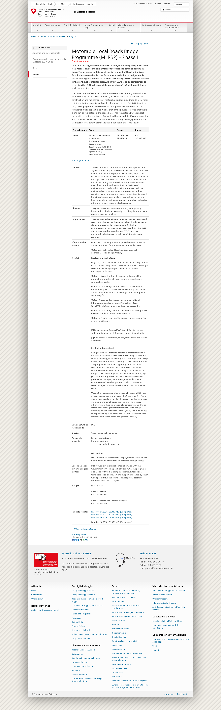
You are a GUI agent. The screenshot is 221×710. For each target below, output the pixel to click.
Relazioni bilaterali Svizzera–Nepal (167, 621)
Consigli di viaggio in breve (83, 595)
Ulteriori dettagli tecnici (85, 529)
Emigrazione (77, 654)
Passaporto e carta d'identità (124, 597)
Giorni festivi (36, 595)
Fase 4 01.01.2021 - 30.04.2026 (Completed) (111, 512)
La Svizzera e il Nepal (152, 28)
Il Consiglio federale (44, 4)
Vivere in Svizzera (160, 599)
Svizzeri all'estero (79, 674)
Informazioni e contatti (162, 595)
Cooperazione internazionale (175, 28)
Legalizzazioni (118, 621)
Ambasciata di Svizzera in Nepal (45, 610)
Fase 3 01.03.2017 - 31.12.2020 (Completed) (111, 515)
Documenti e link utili (81, 630)
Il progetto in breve (83, 160)
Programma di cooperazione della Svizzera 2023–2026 (170, 640)
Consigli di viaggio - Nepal (83, 591)
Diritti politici (118, 601)
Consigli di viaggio (72, 28)
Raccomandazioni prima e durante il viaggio (87, 600)
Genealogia (117, 645)
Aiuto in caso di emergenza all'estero (128, 612)
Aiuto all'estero (78, 626)
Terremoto (76, 618)
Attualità (37, 28)
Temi (154, 646)
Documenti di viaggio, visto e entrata (87, 606)
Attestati (115, 625)
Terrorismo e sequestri (81, 614)
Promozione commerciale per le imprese (129, 681)
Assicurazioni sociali (120, 629)
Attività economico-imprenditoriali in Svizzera (168, 608)
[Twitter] (75, 540)
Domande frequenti (80, 610)
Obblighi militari (119, 637)
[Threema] (81, 540)
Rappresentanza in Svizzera (83, 650)
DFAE (63, 4)
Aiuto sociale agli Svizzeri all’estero (127, 616)
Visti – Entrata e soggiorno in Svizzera (168, 591)
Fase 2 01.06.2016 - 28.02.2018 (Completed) (111, 518)
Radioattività (77, 622)
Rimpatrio (76, 670)
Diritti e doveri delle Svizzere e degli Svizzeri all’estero (87, 680)
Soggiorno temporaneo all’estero (86, 658)
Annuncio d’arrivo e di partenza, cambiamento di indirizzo (126, 592)
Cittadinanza (117, 672)
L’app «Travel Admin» (81, 638)
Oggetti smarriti (119, 633)
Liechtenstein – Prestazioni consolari (127, 653)
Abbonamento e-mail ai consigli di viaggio (90, 634)
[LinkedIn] (78, 540)
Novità (34, 591)
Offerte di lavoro (38, 599)
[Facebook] (73, 540)
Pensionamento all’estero (82, 666)
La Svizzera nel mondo (83, 4)
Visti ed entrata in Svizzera (128, 28)
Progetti (155, 650)
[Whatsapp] (83, 540)
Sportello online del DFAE (76, 553)
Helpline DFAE (148, 553)
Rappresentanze (52, 28)
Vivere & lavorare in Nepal (95, 28)
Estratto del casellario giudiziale (126, 641)
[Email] (86, 540)
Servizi (111, 28)
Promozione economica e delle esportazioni (165, 626)
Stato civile (116, 677)
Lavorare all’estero (79, 662)
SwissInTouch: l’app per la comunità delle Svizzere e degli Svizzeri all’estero (130, 686)
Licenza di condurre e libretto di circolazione (126, 607)
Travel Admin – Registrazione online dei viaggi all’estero (129, 658)
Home (33, 36)
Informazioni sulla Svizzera (164, 603)
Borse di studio (118, 649)
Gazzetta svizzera (119, 668)
